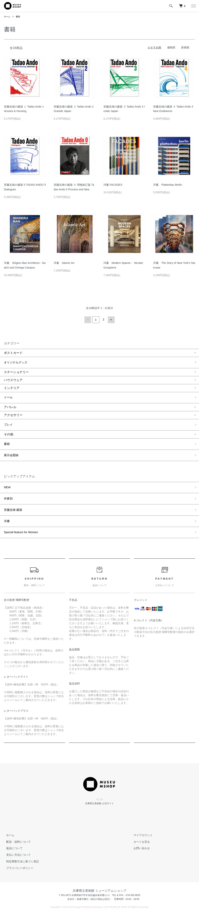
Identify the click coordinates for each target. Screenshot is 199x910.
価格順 (171, 47)
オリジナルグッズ (16, 361)
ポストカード (13, 352)
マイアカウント (140, 815)
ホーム (7, 16)
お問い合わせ (139, 829)
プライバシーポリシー (17, 848)
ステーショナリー (16, 369)
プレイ (8, 419)
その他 (8, 428)
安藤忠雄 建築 (13, 495)
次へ (110, 319)
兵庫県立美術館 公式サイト (99, 784)
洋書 (7, 504)
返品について (12, 829)
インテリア (11, 385)
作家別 (8, 486)
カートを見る (139, 822)
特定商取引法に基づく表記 (20, 842)
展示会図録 (11, 446)
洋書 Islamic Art (64, 262)
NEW (7, 476)
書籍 (18, 16)
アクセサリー (13, 410)
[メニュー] (193, 6)
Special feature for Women (22, 514)
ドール (8, 394)
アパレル (10, 402)
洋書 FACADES (112, 184)
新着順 (185, 47)
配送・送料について (16, 822)
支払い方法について (16, 835)
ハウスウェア (13, 377)
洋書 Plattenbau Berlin (167, 184)
